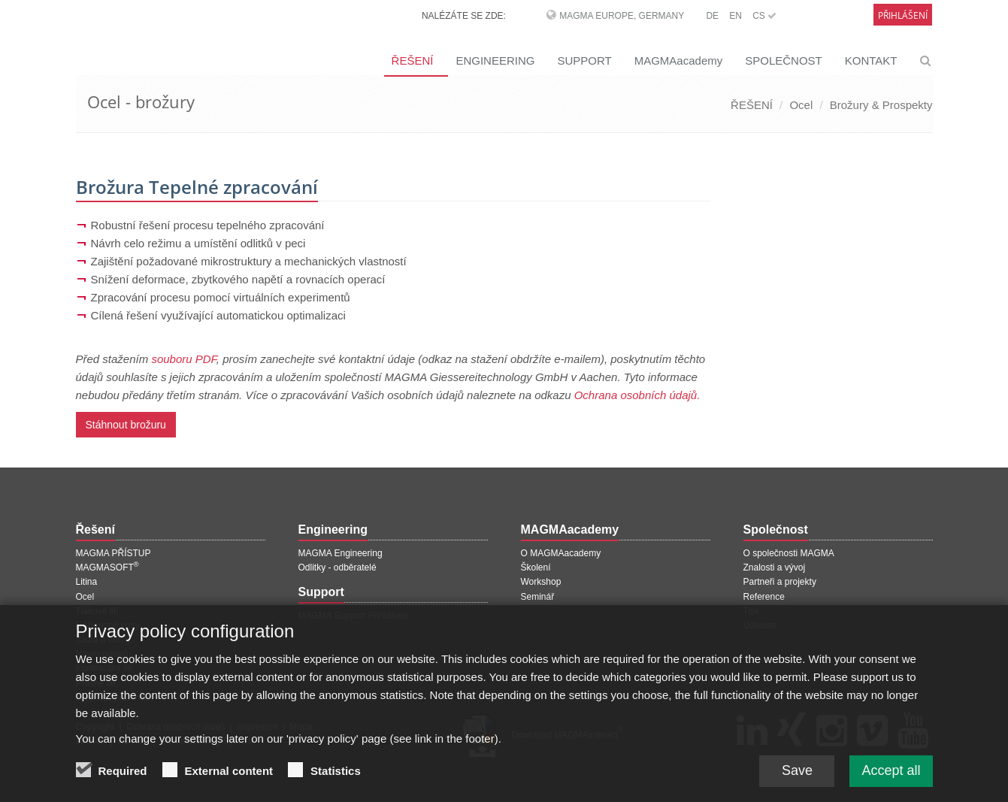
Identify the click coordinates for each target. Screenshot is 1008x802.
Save (797, 782)
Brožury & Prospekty (881, 104)
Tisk (751, 611)
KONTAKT (871, 60)
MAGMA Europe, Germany (621, 16)
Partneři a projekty (779, 582)
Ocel (801, 104)
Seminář (538, 597)
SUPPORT (584, 60)
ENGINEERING (495, 60)
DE (712, 16)
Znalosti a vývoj (774, 567)
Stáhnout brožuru (126, 425)
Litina (87, 582)
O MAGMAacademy (561, 553)
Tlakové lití (97, 611)
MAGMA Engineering (340, 553)
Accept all (890, 782)
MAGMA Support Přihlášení (353, 615)
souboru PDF (183, 359)
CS (764, 16)
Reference (764, 597)
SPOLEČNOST (783, 60)
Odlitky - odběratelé (337, 567)
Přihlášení (903, 15)
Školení (536, 567)
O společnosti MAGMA (788, 553)
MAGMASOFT (107, 567)
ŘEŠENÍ (413, 60)
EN (735, 16)
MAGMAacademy (678, 60)
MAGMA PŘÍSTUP (113, 553)
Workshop (541, 582)
